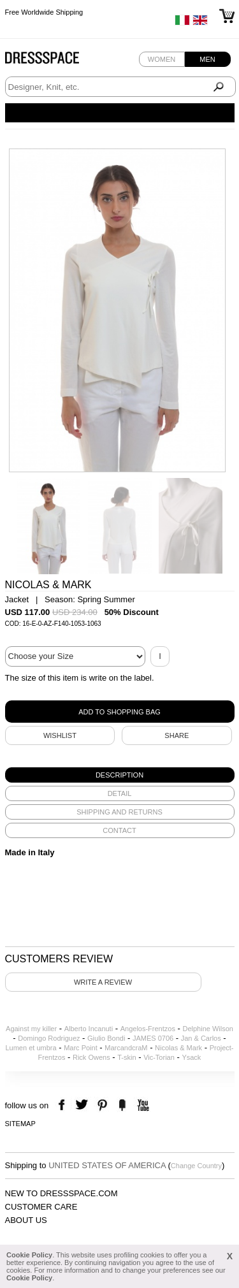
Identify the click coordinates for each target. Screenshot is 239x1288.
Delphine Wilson (207, 1028)
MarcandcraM (126, 1048)
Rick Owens (91, 1057)
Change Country (196, 1165)
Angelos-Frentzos (147, 1028)
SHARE (176, 735)
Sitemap (20, 1123)
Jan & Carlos (201, 1038)
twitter (83, 1105)
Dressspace (54, 61)
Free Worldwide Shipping (44, 13)
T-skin (126, 1057)
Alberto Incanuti (88, 1028)
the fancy (122, 1105)
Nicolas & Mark (178, 1048)
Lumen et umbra (30, 1048)
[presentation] (120, 775)
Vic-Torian (159, 1057)
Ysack (191, 1057)
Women (161, 59)
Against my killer (31, 1028)
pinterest (102, 1105)
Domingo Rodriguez (49, 1038)
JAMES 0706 (153, 1038)
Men (207, 59)
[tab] (120, 775)
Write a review (103, 982)
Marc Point (81, 1048)
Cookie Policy (29, 1255)
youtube (141, 1105)
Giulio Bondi (106, 1038)
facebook (63, 1105)
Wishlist (59, 735)
